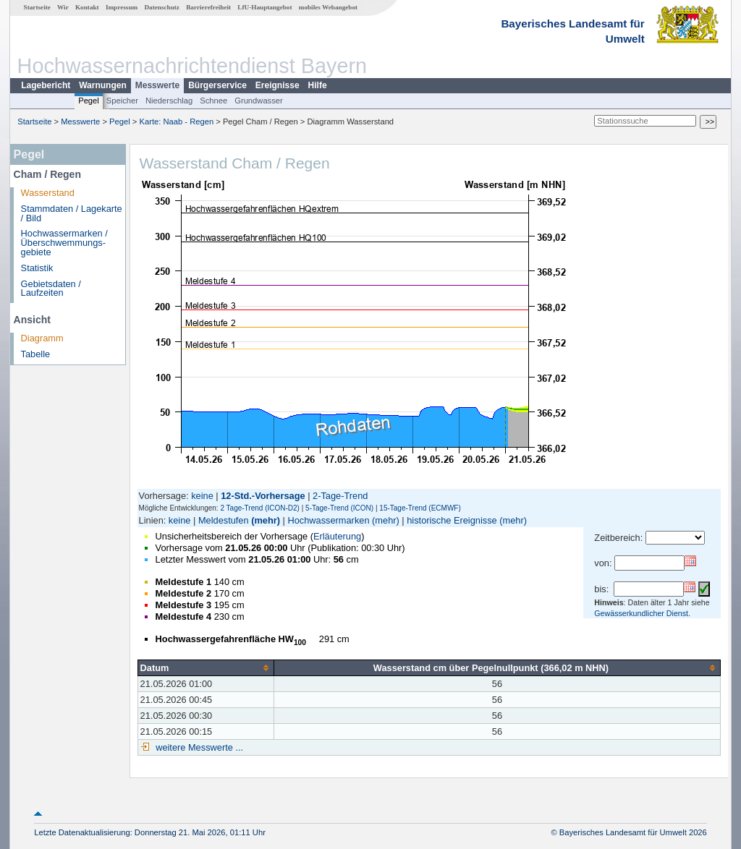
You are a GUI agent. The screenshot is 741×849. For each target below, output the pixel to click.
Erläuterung (337, 536)
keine (202, 495)
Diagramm (42, 338)
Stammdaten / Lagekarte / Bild (71, 213)
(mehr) (265, 520)
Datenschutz (161, 7)
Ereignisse (277, 85)
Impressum (121, 7)
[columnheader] (205, 667)
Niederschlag (168, 100)
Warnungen (103, 85)
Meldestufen (223, 520)
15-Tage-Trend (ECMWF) (419, 508)
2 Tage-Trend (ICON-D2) (259, 508)
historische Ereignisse (451, 520)
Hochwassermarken (328, 520)
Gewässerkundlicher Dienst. (642, 613)
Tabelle (36, 354)
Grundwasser (258, 100)
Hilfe (317, 85)
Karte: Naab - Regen (177, 121)
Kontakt (87, 7)
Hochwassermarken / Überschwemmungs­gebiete (64, 242)
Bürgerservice (217, 85)
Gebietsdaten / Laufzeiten (51, 288)
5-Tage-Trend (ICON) (339, 508)
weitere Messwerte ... (198, 747)
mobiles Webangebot (328, 7)
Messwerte (157, 85)
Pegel (88, 100)
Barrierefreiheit (208, 7)
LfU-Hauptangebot (264, 7)
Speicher (122, 100)
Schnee (213, 100)
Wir (63, 7)
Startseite (37, 7)
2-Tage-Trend (340, 495)
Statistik (37, 268)
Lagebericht (45, 85)
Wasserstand (48, 192)
